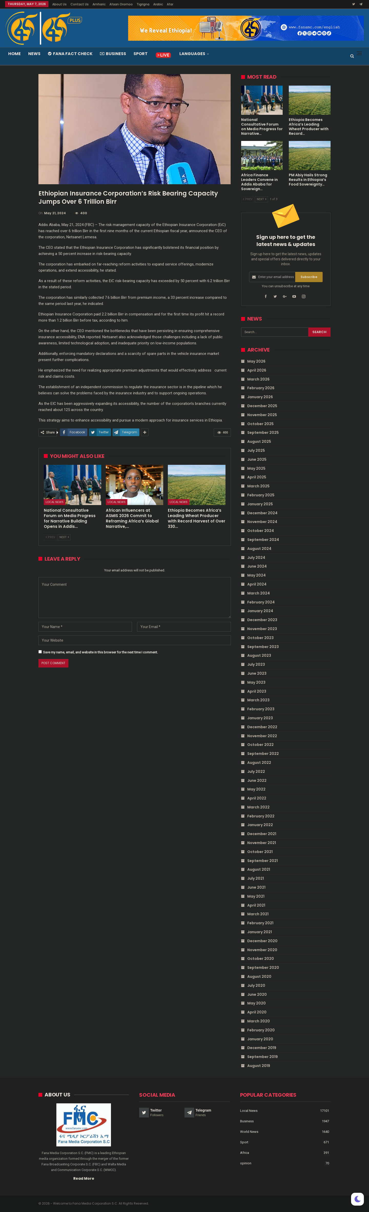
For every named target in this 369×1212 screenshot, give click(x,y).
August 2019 (258, 1065)
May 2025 (256, 468)
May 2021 (255, 896)
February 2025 (260, 495)
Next (64, 537)
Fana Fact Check (70, 54)
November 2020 (262, 949)
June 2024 (257, 566)
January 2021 (259, 931)
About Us (59, 4)
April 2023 (256, 691)
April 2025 (256, 477)
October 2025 (260, 423)
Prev (50, 537)
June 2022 (256, 780)
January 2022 (260, 824)
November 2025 (262, 414)
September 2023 (263, 646)
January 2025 (260, 504)
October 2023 (260, 637)
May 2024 (256, 575)
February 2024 (261, 601)
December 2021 (261, 833)
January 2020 (260, 1038)
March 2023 (258, 700)
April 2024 (256, 584)
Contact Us (79, 4)
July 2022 (256, 771)
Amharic (99, 4)
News (34, 54)
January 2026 (260, 396)
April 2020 (256, 1012)
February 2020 (261, 1030)
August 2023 (259, 655)
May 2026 (256, 361)
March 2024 (258, 593)
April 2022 (256, 798)
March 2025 (258, 486)
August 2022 (259, 762)
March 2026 (258, 379)
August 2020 (259, 976)
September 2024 (263, 539)
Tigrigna (143, 4)
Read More (83, 1177)
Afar (170, 4)
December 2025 (262, 405)
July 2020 (256, 985)
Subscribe (309, 277)
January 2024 (260, 610)
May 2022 (256, 789)
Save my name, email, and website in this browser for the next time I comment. (100, 652)
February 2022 (260, 815)
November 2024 (262, 521)
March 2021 (258, 914)
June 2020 (257, 994)
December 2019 (261, 1047)
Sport (141, 54)
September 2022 (263, 753)
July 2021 (255, 878)
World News (249, 1131)
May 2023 (256, 682)
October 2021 (260, 851)
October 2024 (260, 530)
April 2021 (256, 905)
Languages (192, 54)
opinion (245, 1163)
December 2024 (262, 512)
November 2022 (262, 735)
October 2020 (260, 958)
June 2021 (256, 887)
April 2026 (256, 370)
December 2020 (262, 940)
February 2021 (260, 923)
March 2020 (258, 1021)
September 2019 (262, 1056)
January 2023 (260, 718)
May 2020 (256, 1003)
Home (14, 54)
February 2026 (260, 388)
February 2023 (260, 709)
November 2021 (261, 842)
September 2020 (263, 967)
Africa (244, 1152)
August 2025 (259, 441)
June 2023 (256, 673)
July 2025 (256, 450)
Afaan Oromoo (121, 4)
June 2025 (256, 459)
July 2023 (256, 664)
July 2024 (256, 557)
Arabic (158, 4)
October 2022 (260, 744)
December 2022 (262, 726)
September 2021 (262, 860)
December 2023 (262, 619)
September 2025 (263, 432)
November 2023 (262, 628)
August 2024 (259, 548)
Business (113, 54)
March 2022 (258, 807)
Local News (55, 502)
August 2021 (258, 869)
